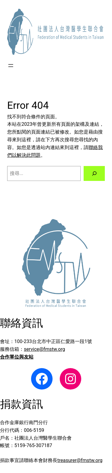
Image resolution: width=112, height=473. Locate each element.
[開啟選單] (10, 65)
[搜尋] (94, 173)
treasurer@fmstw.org (79, 460)
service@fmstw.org (44, 349)
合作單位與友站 (16, 357)
